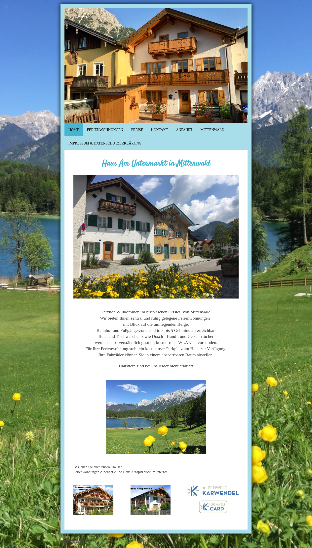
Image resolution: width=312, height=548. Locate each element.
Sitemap (83, 539)
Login (249, 539)
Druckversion (69, 539)
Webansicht (246, 542)
